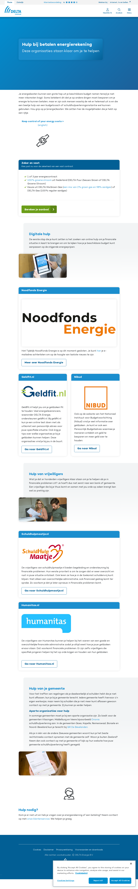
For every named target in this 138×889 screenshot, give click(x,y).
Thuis (9, 2)
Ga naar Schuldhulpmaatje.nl (44, 590)
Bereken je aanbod (41, 209)
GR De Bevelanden (77, 727)
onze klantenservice (38, 819)
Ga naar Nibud (87, 448)
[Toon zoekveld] (119, 10)
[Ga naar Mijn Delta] (107, 10)
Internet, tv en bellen (120, 2)
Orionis (95, 719)
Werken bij (102, 2)
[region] (94, 873)
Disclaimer (49, 850)
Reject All (98, 881)
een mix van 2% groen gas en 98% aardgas (87, 187)
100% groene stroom (39, 180)
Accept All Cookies (120, 881)
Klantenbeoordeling (52, 2)
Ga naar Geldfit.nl (37, 449)
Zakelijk (20, 2)
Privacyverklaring (64, 850)
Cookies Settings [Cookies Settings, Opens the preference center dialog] (65, 881)
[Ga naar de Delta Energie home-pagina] (13, 10)
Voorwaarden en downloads (89, 850)
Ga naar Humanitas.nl (39, 664)
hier (99, 351)
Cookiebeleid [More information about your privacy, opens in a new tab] (81, 873)
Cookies (37, 850)
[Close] (131, 863)
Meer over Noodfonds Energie (44, 362)
